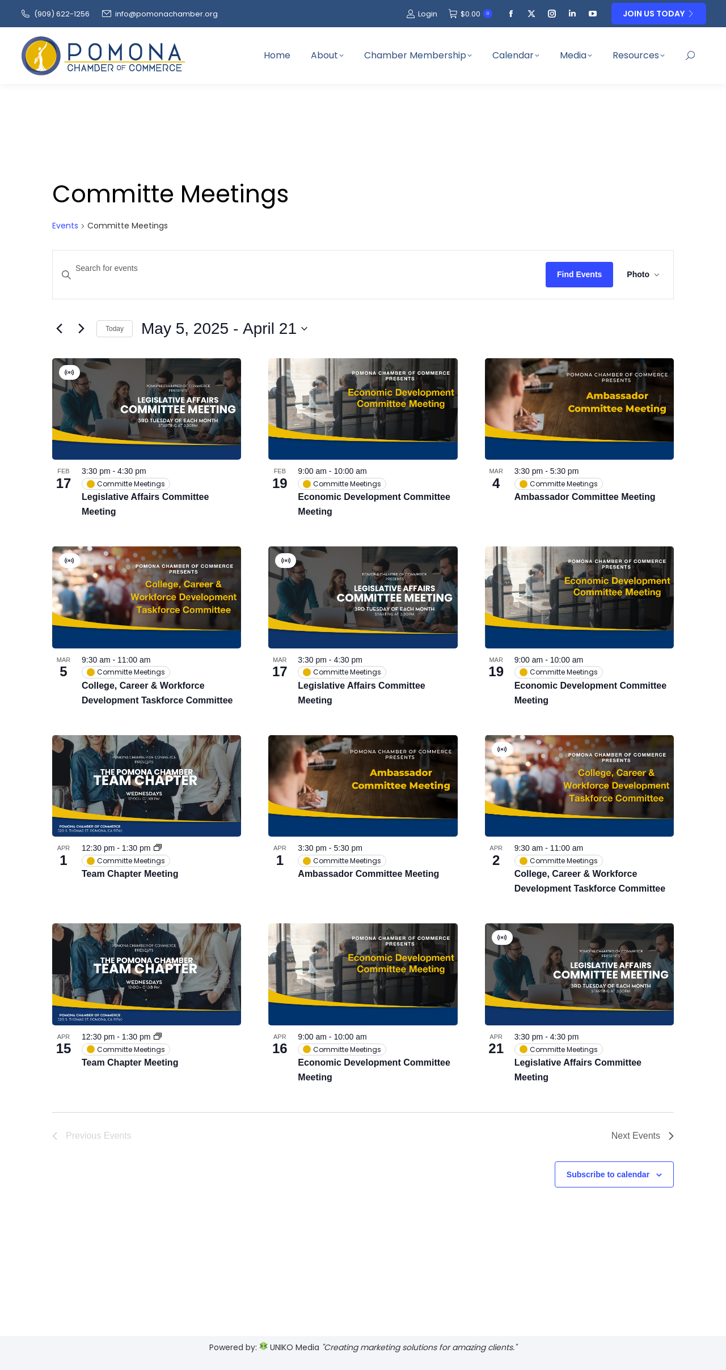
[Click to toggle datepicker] (224, 328)
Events (65, 225)
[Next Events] (81, 329)
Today (114, 329)
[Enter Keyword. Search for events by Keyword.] (299, 268)
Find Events (579, 274)
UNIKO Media (289, 1347)
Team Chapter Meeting (130, 874)
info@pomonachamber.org (159, 14)
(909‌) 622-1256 (55, 14)
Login (421, 14)
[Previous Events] (59, 329)
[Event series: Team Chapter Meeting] (158, 847)
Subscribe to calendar (608, 1174)
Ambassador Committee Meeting (585, 497)
